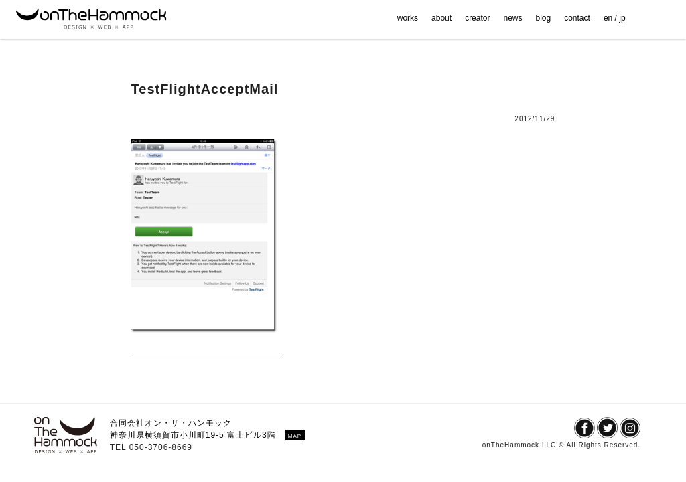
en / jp (615, 18)
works (407, 18)
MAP (294, 436)
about (441, 18)
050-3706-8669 (160, 447)
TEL (119, 447)
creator (477, 18)
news (512, 18)
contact (577, 18)
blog (543, 18)
